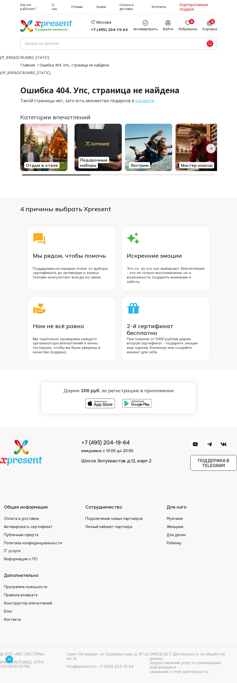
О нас (54, 7)
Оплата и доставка (126, 7)
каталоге (144, 101)
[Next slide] (211, 148)
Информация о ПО (21, 559)
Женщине (175, 526)
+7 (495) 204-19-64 (109, 29)
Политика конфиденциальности (33, 543)
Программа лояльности (25, 586)
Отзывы (77, 7)
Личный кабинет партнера (108, 526)
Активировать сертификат (28, 526)
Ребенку (174, 543)
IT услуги (12, 551)
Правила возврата (21, 595)
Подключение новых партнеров (114, 518)
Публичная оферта (21, 534)
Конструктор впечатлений (28, 603)
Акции (101, 7)
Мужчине (175, 518)
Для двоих (176, 534)
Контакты (159, 7)
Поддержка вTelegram (213, 463)
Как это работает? (28, 7)
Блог (8, 611)
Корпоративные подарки (194, 7)
